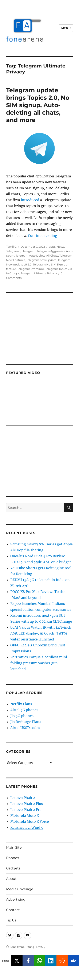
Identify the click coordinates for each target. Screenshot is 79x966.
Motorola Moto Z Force (29, 821)
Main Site (14, 847)
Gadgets (13, 868)
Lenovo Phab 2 (22, 798)
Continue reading (42, 235)
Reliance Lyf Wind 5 (26, 827)
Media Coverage (19, 889)
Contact (13, 910)
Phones (12, 858)
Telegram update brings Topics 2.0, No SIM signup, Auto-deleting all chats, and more (37, 105)
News (60, 246)
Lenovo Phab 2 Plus (26, 804)
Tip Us (11, 920)
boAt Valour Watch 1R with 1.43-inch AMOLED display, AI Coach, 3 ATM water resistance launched (40, 633)
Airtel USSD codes (25, 728)
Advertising (15, 899)
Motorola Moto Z (24, 815)
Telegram (12, 251)
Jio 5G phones (21, 716)
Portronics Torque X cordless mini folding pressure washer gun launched (38, 663)
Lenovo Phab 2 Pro (26, 809)
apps (52, 246)
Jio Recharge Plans (25, 722)
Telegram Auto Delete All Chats (37, 255)
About (11, 879)
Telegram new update (41, 260)
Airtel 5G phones (24, 710)
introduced (30, 200)
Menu (66, 28)
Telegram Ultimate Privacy (39, 273)
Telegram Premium (30, 269)
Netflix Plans (21, 704)
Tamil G (11, 246)
